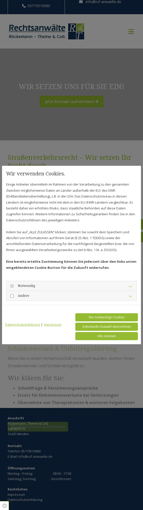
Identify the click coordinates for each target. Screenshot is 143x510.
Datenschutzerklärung (22, 324)
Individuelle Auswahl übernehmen (106, 326)
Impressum (52, 324)
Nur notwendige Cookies (106, 317)
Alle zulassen (106, 336)
